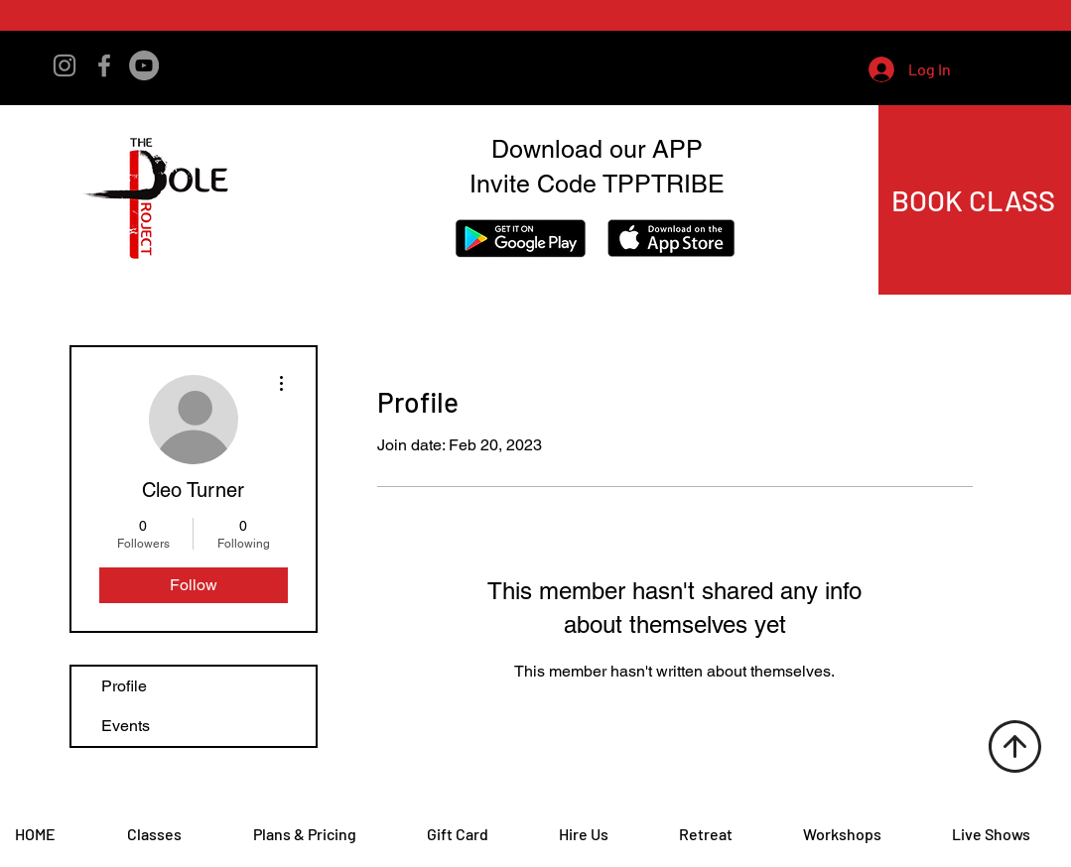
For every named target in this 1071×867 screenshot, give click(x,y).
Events (125, 725)
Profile (124, 686)
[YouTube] (144, 65)
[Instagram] (64, 65)
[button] (1006, 69)
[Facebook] (104, 65)
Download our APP (597, 149)
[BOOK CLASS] (975, 200)
